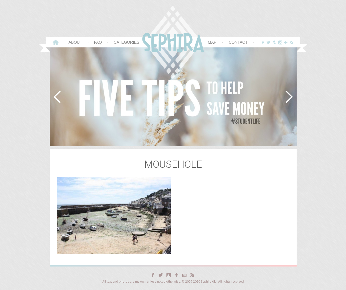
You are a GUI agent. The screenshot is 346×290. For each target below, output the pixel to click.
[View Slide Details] (173, 96)
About (75, 42)
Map (212, 42)
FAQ (98, 42)
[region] (173, 96)
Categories (126, 42)
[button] (57, 96)
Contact (238, 42)
